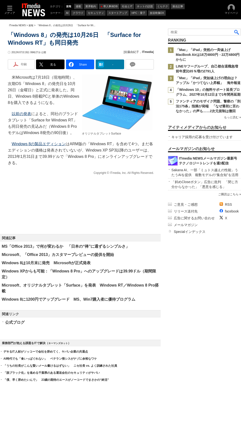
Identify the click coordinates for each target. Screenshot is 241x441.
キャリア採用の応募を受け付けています (202, 137)
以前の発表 (21, 114)
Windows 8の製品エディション (39, 144)
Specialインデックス (189, 232)
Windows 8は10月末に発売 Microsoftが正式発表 (46, 263)
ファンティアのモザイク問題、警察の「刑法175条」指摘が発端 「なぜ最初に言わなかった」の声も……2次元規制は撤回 (208, 106)
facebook (232, 211)
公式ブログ (15, 322)
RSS (228, 204)
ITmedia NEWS (17, 25)
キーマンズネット (58, 343)
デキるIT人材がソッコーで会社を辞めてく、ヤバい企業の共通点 (45, 351)
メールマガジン (186, 225)
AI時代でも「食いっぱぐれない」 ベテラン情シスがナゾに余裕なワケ (50, 358)
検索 (237, 32)
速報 (30, 25)
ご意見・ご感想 (186, 204)
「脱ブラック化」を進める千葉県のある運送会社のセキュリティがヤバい (51, 372)
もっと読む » (232, 117)
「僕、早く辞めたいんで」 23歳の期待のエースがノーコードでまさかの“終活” (56, 380)
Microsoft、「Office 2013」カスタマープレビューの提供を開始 (58, 255)
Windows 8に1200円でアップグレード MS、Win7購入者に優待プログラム (68, 299)
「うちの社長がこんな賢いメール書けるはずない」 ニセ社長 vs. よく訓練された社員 (60, 365)
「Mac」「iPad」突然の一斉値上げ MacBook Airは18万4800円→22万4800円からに (208, 54)
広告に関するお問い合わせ (194, 218)
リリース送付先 (186, 211)
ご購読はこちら (228, 194)
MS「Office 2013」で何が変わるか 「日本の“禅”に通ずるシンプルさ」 (66, 246)
